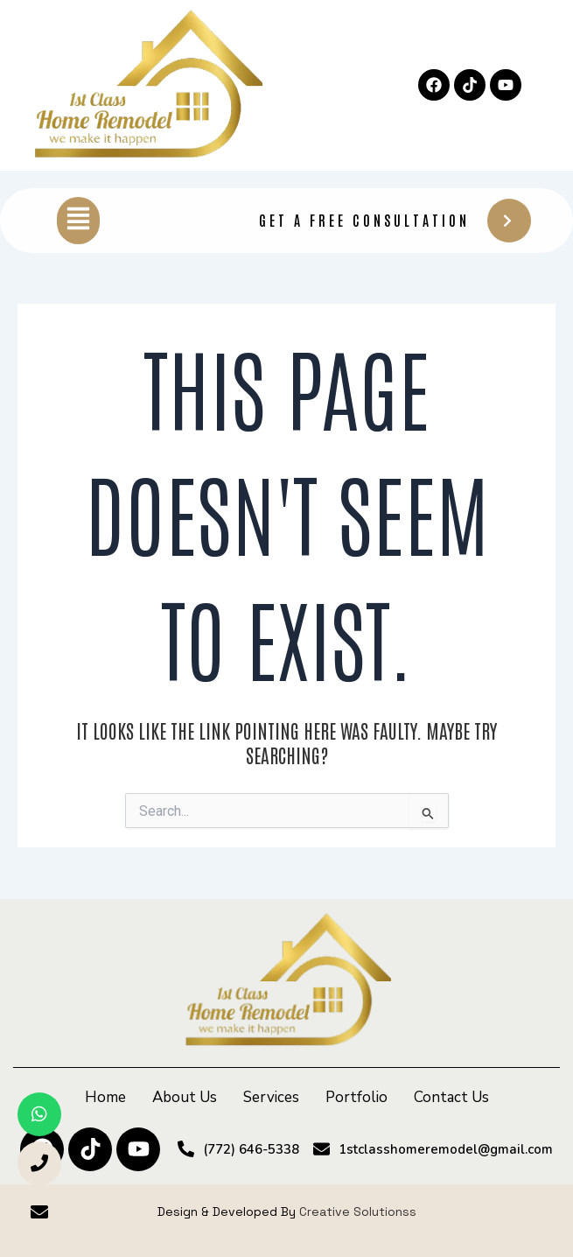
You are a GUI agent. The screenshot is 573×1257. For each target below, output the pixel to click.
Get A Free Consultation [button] (395, 220)
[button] (78, 220)
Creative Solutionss (357, 1211)
